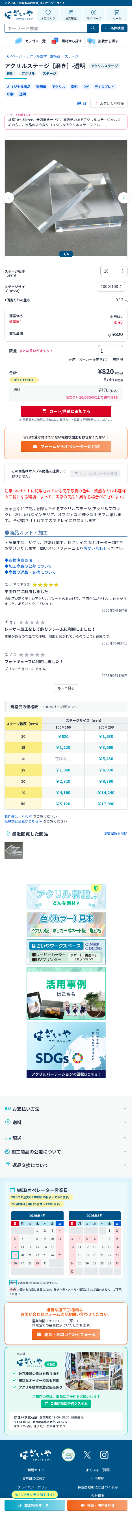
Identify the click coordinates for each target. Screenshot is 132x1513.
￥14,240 (106, 792)
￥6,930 (106, 770)
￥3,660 (106, 747)
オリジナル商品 (19, 86)
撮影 (74, 86)
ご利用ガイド (34, 1469)
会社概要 (98, 1495)
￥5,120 (63, 803)
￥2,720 (63, 781)
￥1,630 (106, 736)
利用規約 (98, 1478)
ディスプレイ (104, 86)
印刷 (10, 93)
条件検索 (114, 27)
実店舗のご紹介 (34, 1478)
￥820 (63, 736)
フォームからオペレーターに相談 (66, 446)
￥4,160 (63, 792)
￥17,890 (106, 803)
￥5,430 (106, 758)
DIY (86, 86)
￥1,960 (63, 770)
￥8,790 (106, 781)
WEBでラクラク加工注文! (34, 1494)
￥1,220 (63, 747)
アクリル (58, 86)
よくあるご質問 (98, 1469)
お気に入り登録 (109, 103)
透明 (22, 93)
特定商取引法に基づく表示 (97, 1487)
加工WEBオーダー (34, 1505)
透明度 (41, 86)
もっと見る (66, 687)
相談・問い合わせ (97, 1505)
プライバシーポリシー (34, 1487)
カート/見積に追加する (66, 411)
